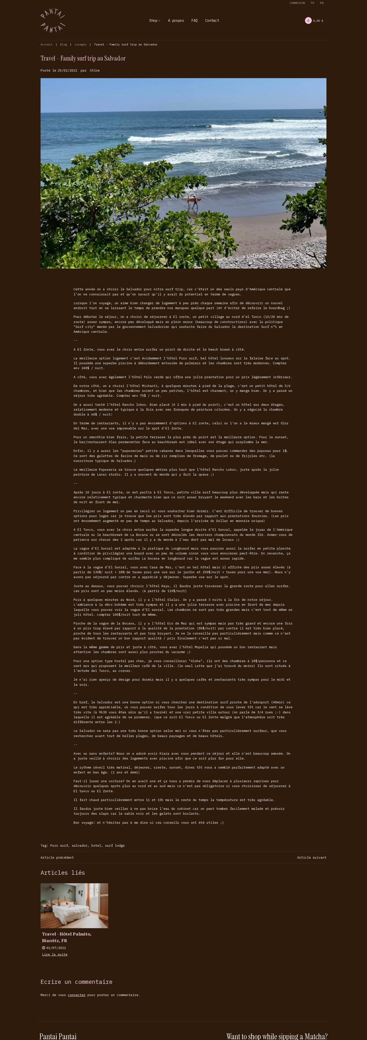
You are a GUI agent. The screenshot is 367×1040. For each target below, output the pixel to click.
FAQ (194, 20)
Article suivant (311, 857)
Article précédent (57, 857)
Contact (212, 20)
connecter (77, 995)
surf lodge (115, 845)
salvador (79, 845)
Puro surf (59, 845)
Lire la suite (54, 954)
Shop (153, 20)
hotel (96, 845)
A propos (176, 20)
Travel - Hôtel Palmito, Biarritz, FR (66, 937)
